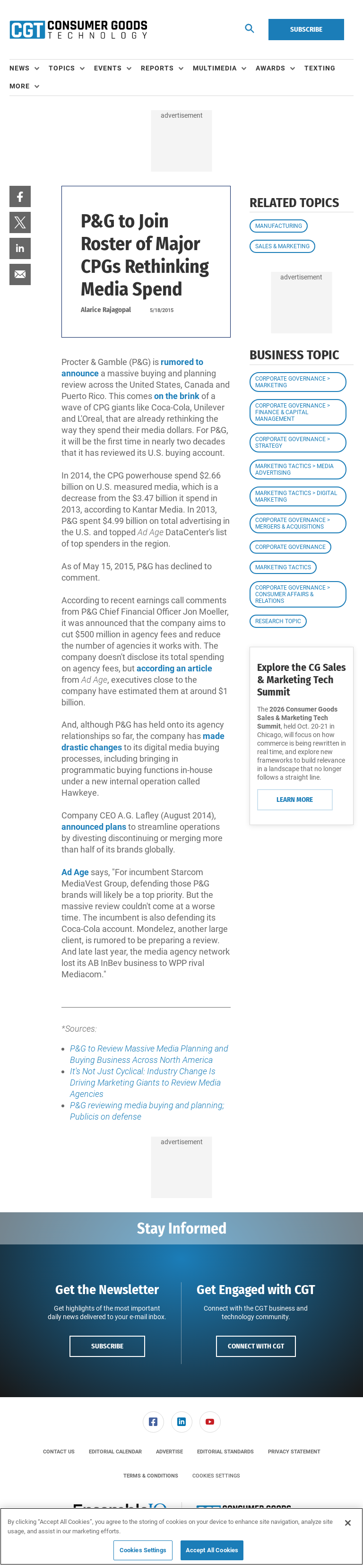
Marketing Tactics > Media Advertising (294, 469)
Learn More (295, 799)
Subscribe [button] (107, 1346)
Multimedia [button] (215, 68)
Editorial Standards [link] (225, 1452)
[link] (20, 196)
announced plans (93, 827)
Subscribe (306, 29)
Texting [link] (320, 68)
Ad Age (75, 872)
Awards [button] (270, 68)
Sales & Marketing (282, 246)
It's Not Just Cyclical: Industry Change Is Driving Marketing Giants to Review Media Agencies (145, 1082)
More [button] (19, 86)
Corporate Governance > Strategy (292, 442)
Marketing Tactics (283, 567)
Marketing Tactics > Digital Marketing (296, 496)
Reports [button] (157, 68)
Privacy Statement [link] (294, 1452)
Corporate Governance (290, 547)
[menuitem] (29, 69)
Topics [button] (62, 68)
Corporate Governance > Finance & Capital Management (292, 412)
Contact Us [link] (59, 1452)
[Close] (347, 1523)
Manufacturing (278, 226)
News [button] (19, 68)
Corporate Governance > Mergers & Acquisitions (292, 523)
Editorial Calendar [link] (115, 1452)
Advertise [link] (169, 1452)
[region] (181, 1536)
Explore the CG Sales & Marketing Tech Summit (301, 679)
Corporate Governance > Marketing (292, 382)
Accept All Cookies (212, 1550)
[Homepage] (78, 30)
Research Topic (278, 621)
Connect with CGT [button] (256, 1346)
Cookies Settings (216, 1475)
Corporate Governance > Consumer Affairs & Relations (292, 594)
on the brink (176, 396)
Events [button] (108, 68)
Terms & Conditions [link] (150, 1476)
